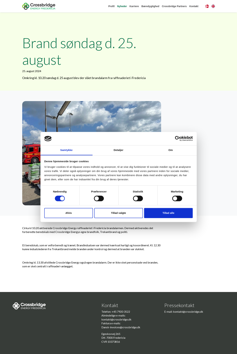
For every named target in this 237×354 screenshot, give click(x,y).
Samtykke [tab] (66, 150)
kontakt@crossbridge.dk (116, 319)
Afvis (68, 212)
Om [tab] (170, 150)
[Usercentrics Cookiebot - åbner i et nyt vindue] (177, 138)
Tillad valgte (118, 212)
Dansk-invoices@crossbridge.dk (120, 327)
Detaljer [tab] (118, 150)
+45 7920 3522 (121, 311)
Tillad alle (168, 212)
